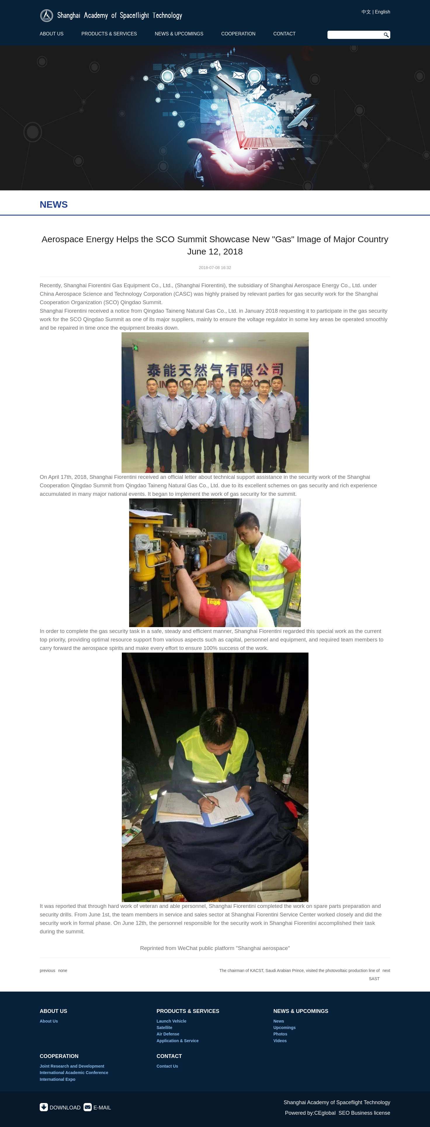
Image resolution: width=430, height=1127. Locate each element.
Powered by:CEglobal (310, 1113)
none (62, 970)
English (382, 11)
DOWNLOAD (65, 1108)
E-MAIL (102, 1108)
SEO (344, 1113)
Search (385, 35)
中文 (366, 11)
